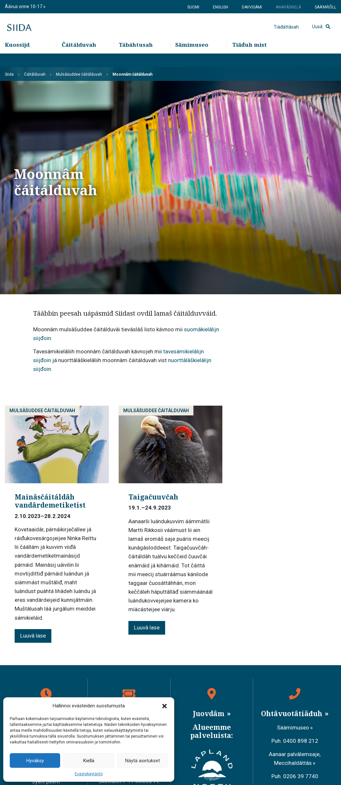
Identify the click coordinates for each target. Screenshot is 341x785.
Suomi (193, 7)
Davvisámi (252, 7)
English (220, 7)
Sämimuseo (191, 58)
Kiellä (88, 761)
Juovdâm (209, 713)
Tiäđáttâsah (286, 34)
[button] (164, 706)
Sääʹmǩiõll (325, 7)
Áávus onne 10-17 (24, 6)
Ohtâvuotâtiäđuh (292, 713)
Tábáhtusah (136, 58)
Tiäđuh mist (249, 58)
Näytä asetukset (142, 761)
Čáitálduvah (79, 58)
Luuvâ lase (33, 635)
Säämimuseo (293, 727)
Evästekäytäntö (89, 774)
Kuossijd (17, 58)
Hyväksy (35, 761)
